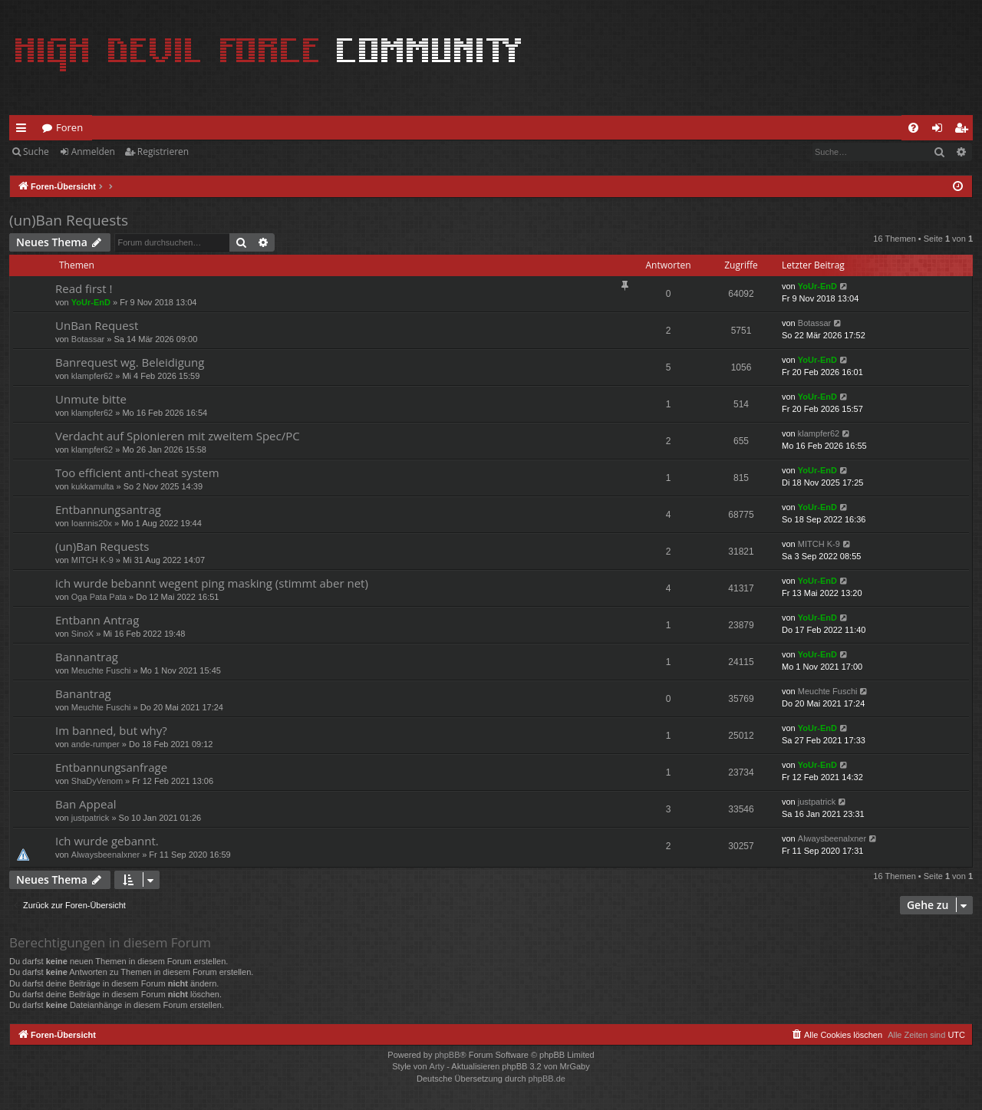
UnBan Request (96, 325)
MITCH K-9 (92, 560)
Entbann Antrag (97, 619)
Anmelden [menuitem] (941, 130)
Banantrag (83, 693)
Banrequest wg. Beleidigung (129, 362)
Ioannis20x (91, 523)
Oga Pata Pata (99, 596)
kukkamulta (92, 486)
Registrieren (163, 151)
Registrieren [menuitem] (964, 130)
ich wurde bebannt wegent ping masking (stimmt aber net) (211, 583)
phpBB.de (547, 1078)
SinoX (82, 633)
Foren (69, 127)
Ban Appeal (86, 804)
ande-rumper (95, 744)
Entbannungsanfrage (111, 767)
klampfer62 (92, 375)
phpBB (447, 1054)
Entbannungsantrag (108, 509)
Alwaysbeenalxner (105, 854)
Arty (437, 1066)
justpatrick (90, 817)
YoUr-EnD (90, 302)
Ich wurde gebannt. (107, 840)
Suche (36, 151)
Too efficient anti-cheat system (137, 472)
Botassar (87, 339)
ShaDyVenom (97, 781)
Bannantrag (86, 656)
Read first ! (83, 288)
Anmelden (93, 151)
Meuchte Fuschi (101, 670)
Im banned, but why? (111, 730)
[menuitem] (913, 127)
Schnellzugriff (24, 130)
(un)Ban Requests (68, 220)
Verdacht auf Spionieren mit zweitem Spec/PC (177, 435)
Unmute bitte (91, 399)
